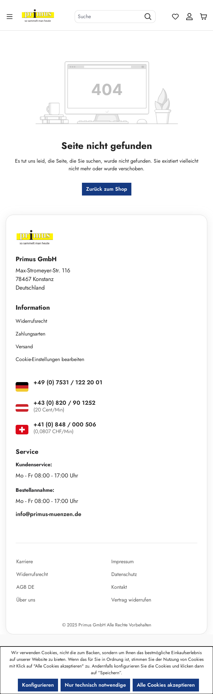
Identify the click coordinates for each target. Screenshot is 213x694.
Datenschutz (124, 574)
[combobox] (108, 16)
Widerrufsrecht (31, 321)
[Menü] (10, 16)
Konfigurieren (38, 685)
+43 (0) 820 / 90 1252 (64, 403)
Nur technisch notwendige (95, 685)
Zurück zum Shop (106, 189)
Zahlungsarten (30, 333)
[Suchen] (148, 16)
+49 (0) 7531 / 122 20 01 (67, 382)
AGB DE (25, 587)
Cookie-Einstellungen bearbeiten (50, 359)
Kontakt (119, 587)
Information (33, 307)
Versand (24, 346)
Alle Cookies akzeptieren (166, 685)
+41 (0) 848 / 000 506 (64, 424)
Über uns (25, 599)
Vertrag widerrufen (131, 599)
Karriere (24, 561)
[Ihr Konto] (189, 16)
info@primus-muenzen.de (48, 514)
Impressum (122, 561)
